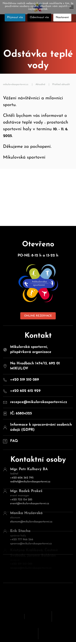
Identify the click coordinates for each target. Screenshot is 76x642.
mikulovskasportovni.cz (15, 84)
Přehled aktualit (61, 84)
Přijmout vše (15, 17)
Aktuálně (40, 84)
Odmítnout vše (39, 17)
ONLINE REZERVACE (38, 315)
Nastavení (62, 17)
